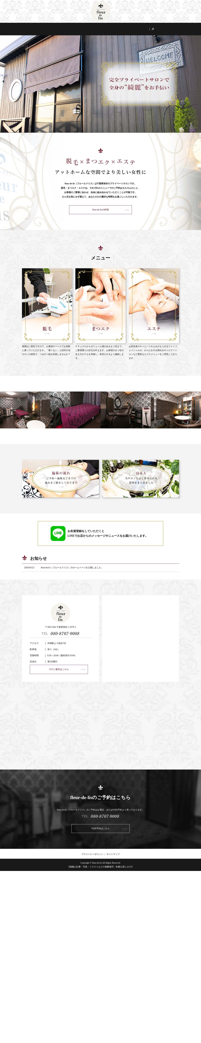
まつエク (108, 27)
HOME (42, 27)
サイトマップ (113, 851)
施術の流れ (138, 27)
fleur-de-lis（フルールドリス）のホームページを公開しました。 (72, 564)
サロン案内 (57, 27)
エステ (122, 27)
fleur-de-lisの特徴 (78, 27)
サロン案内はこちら (59, 666)
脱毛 (95, 27)
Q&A (152, 27)
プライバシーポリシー (92, 851)
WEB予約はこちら (100, 825)
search (161, 27)
